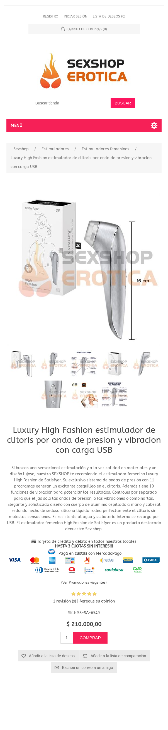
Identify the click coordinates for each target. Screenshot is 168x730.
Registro (50, 16)
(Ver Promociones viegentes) (84, 582)
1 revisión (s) (64, 601)
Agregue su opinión (97, 601)
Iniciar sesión (75, 16)
